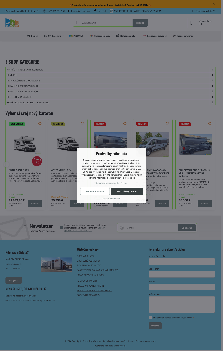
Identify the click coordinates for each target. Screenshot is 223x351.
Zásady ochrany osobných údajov (111, 183)
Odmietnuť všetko (95, 191)
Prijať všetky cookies (127, 191)
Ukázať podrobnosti (111, 198)
